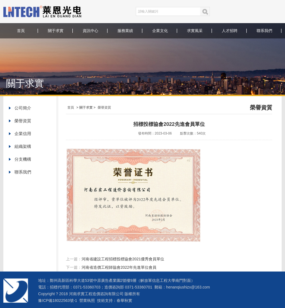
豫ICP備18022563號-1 (57, 300)
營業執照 (87, 300)
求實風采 (195, 30)
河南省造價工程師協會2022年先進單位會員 (119, 267)
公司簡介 (22, 108)
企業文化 (160, 30)
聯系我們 (264, 30)
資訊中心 (90, 30)
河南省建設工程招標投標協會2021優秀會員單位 (123, 259)
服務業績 (125, 30)
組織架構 (22, 146)
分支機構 (22, 159)
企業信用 (22, 133)
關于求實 (55, 30)
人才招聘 (229, 30)
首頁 (21, 30)
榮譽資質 (22, 120)
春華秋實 (124, 300)
